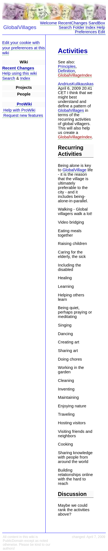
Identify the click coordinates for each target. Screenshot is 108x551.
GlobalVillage (74, 170)
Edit (101, 32)
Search (65, 27)
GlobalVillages (71, 110)
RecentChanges (72, 23)
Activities (73, 51)
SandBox (97, 23)
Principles (67, 66)
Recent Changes (18, 68)
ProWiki (24, 104)
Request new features (22, 115)
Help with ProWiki (18, 110)
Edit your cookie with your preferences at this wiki (23, 47)
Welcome (48, 23)
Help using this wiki (19, 73)
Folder (79, 27)
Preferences (86, 32)
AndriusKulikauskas (76, 84)
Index (90, 27)
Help (101, 27)
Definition (66, 71)
